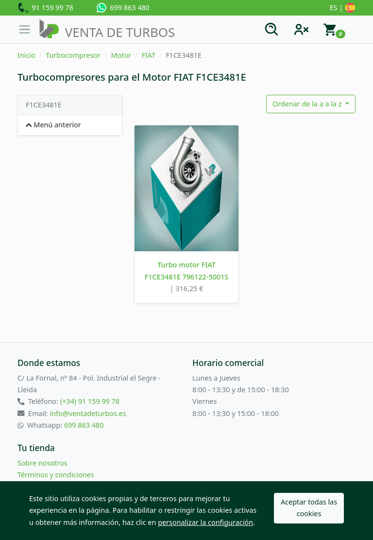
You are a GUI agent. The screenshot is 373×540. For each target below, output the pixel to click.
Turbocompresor (73, 55)
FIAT (148, 55)
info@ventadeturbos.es (88, 413)
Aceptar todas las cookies (309, 507)
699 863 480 (123, 8)
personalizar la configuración (205, 522)
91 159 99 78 (45, 8)
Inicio (26, 55)
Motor (121, 55)
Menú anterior (53, 124)
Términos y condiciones (55, 474)
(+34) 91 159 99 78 (89, 401)
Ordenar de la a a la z (307, 103)
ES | (343, 8)
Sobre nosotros (42, 463)
